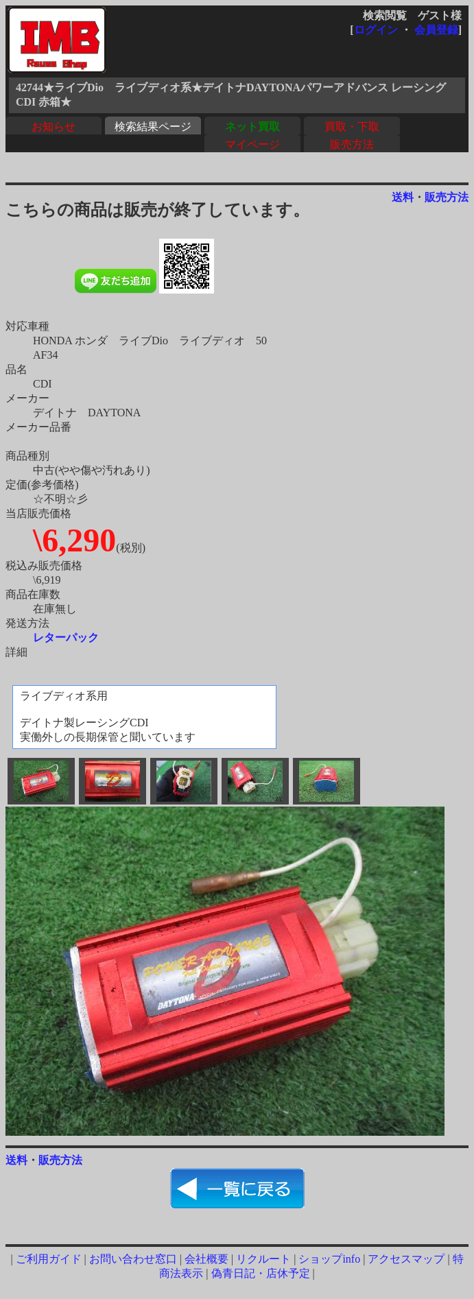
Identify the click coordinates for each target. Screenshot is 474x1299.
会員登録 (436, 30)
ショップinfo (329, 1259)
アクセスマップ (406, 1259)
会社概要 (206, 1259)
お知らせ (53, 126)
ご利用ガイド (49, 1259)
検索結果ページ (153, 126)
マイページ (252, 144)
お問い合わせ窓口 (133, 1259)
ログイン (376, 30)
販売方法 (352, 144)
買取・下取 (351, 126)
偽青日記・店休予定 (260, 1273)
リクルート (263, 1259)
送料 (403, 197)
